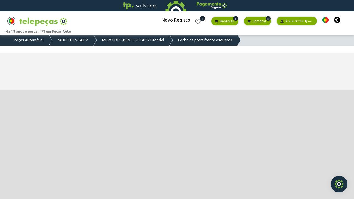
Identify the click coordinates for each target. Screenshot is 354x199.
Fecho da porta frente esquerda (205, 40)
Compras (256, 21)
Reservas (224, 21)
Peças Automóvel (29, 40)
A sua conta (295, 21)
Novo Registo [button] (176, 19)
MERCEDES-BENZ (73, 40)
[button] (325, 20)
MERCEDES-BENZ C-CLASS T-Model (133, 40)
